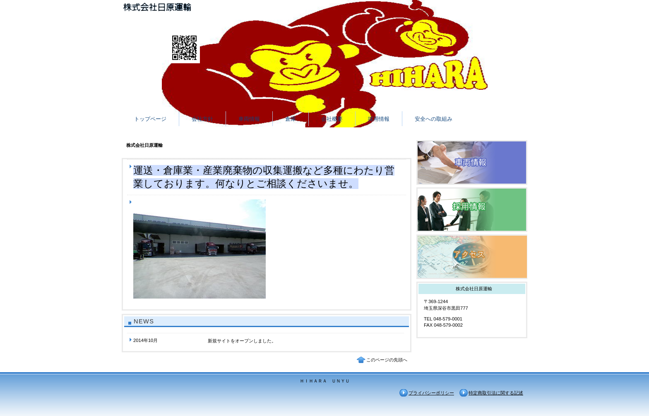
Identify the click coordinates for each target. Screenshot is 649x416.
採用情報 (471, 209)
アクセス (471, 256)
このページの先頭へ (386, 359)
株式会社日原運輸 (204, 8)
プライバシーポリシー (431, 392)
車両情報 (471, 162)
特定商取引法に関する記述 (496, 392)
